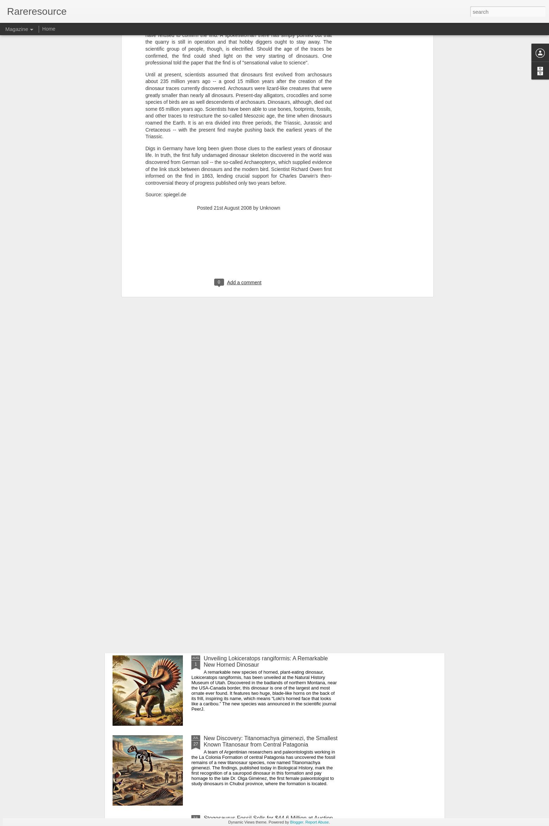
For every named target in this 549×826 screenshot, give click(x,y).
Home (48, 29)
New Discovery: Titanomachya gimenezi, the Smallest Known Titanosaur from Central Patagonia (271, 741)
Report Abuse (317, 822)
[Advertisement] (239, 140)
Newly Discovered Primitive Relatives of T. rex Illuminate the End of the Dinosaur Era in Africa (262, 582)
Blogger (296, 822)
